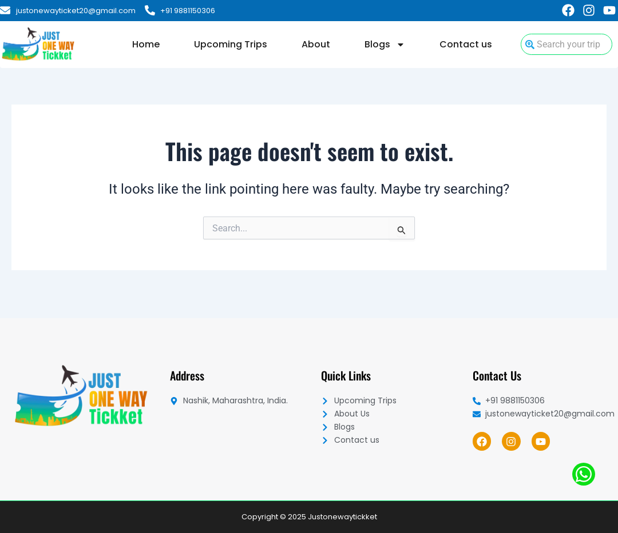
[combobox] (566, 44)
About (316, 44)
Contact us (465, 44)
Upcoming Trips (230, 44)
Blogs (385, 44)
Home (146, 44)
